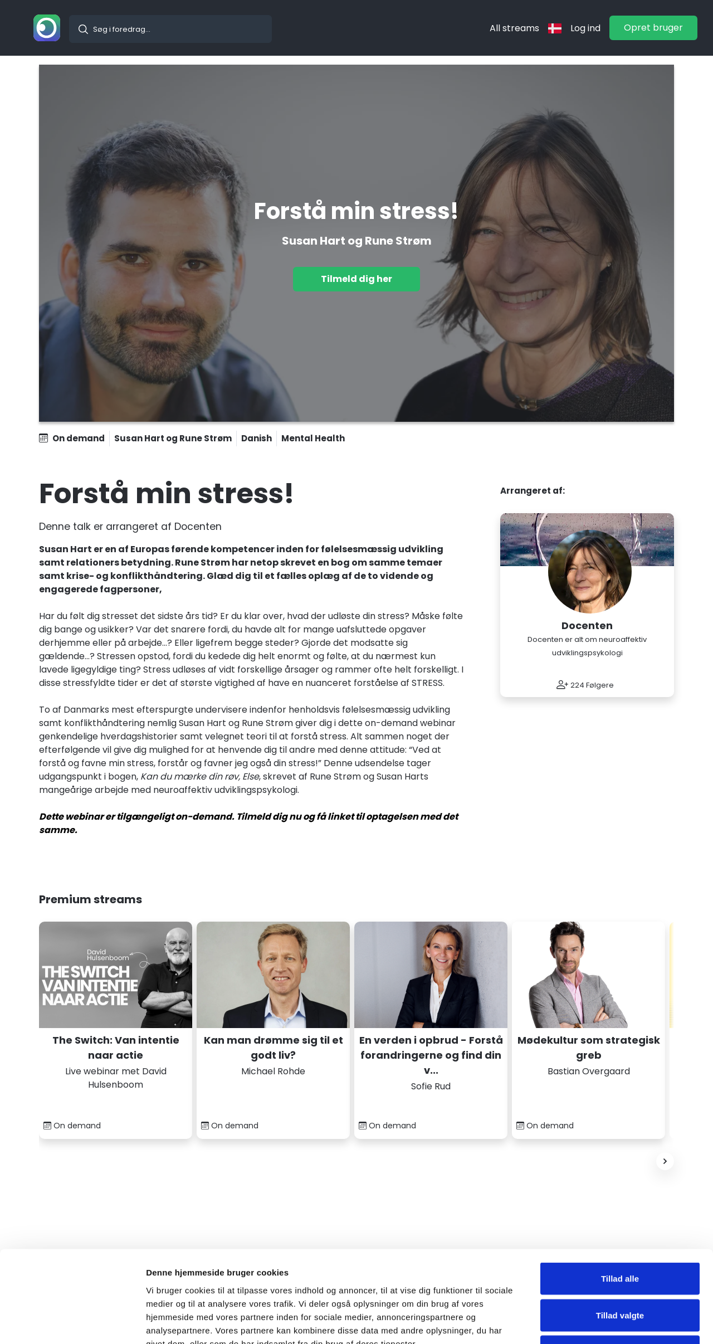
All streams (514, 28)
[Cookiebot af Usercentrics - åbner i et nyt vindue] (72, 1322)
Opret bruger (653, 27)
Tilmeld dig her (356, 278)
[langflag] (555, 28)
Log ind (585, 28)
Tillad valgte (620, 1234)
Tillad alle (620, 1197)
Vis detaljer (579, 1322)
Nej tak (619, 1270)
